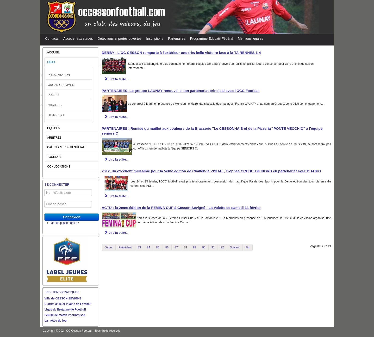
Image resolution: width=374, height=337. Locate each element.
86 (166, 247)
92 (222, 247)
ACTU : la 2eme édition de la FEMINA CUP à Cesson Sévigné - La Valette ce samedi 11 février (181, 208)
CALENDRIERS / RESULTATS (66, 147)
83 (139, 247)
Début (108, 247)
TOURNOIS (54, 157)
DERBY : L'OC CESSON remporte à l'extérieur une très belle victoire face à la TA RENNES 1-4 (181, 53)
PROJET (53, 95)
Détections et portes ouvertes (119, 38)
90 (203, 247)
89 (194, 247)
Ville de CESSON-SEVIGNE (62, 298)
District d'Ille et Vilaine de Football (67, 304)
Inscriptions (154, 38)
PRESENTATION (59, 75)
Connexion (71, 217)
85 (157, 247)
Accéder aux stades (78, 38)
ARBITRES (54, 137)
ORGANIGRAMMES (61, 85)
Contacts (51, 38)
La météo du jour (56, 320)
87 (176, 247)
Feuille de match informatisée (64, 315)
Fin (247, 247)
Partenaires (176, 38)
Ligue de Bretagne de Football (65, 309)
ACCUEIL (53, 52)
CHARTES (55, 105)
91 (213, 247)
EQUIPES (53, 128)
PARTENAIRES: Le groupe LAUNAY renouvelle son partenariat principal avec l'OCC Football (181, 91)
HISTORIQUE (57, 115)
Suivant (234, 247)
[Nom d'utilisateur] (68, 192)
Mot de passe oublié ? (64, 223)
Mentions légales (250, 38)
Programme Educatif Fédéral (211, 38)
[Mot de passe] (68, 204)
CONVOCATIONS (58, 166)
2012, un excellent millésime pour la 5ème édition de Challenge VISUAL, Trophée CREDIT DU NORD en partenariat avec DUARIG (211, 171)
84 (148, 247)
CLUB (51, 62)
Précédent (125, 247)
